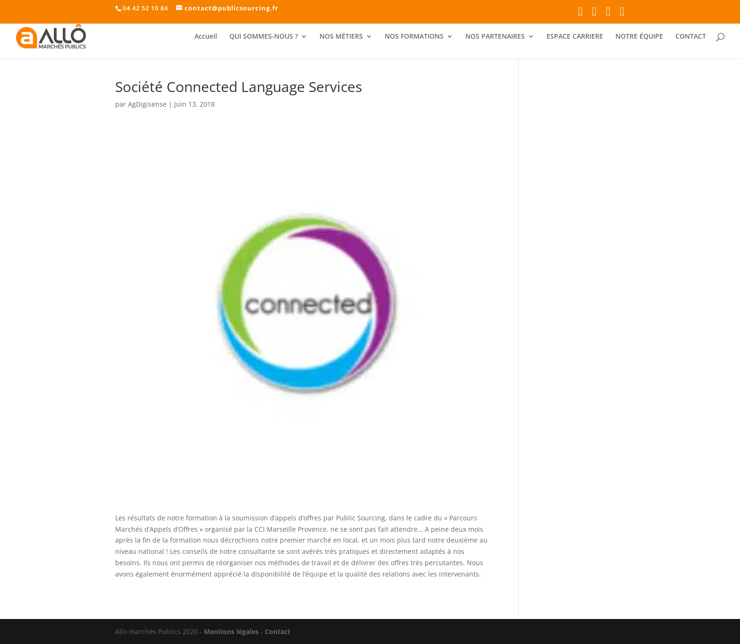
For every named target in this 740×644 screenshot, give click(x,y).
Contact (277, 631)
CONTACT (690, 37)
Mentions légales (231, 631)
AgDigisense (147, 104)
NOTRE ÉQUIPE (639, 37)
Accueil (205, 37)
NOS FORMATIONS (414, 37)
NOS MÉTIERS (341, 37)
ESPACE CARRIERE (575, 37)
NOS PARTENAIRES (495, 37)
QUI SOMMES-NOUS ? (263, 37)
